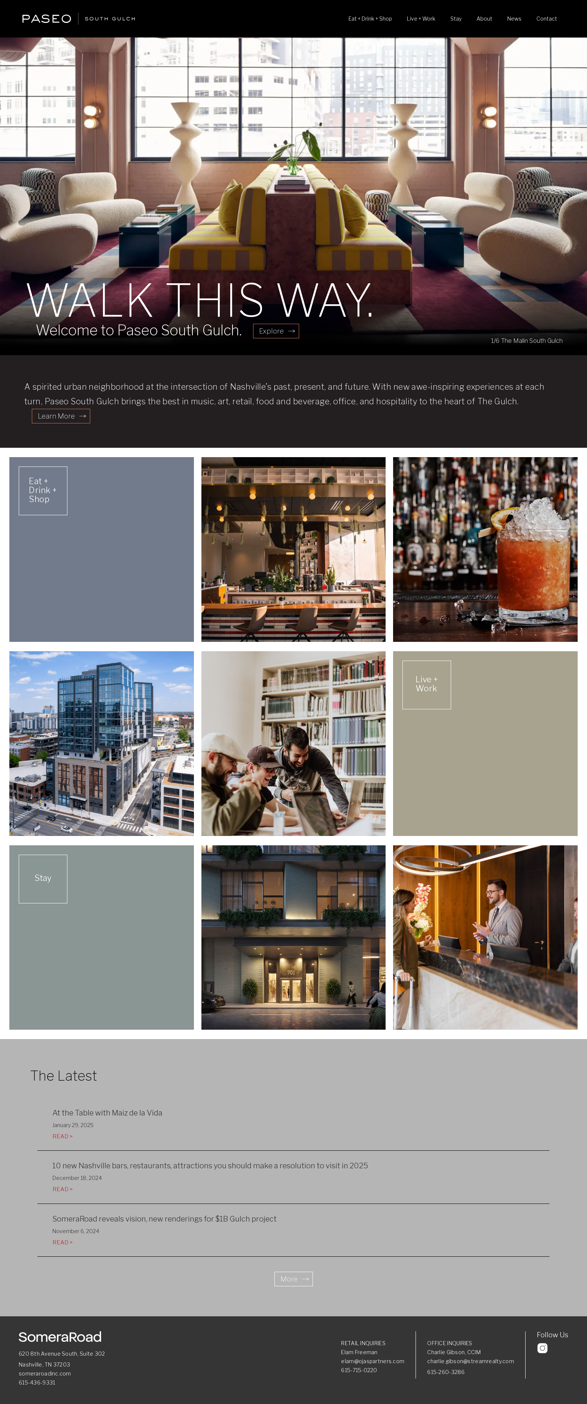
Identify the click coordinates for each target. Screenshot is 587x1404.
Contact (546, 18)
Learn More (56, 416)
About (484, 18)
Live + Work (421, 18)
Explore (271, 331)
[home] (78, 18)
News (514, 18)
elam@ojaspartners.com (372, 1361)
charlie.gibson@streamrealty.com (470, 1361)
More (289, 1279)
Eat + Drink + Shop (370, 18)
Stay (456, 18)
